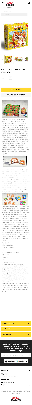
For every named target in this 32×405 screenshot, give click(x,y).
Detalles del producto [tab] (16, 95)
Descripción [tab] (16, 90)
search (28, 11)
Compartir (10, 78)
